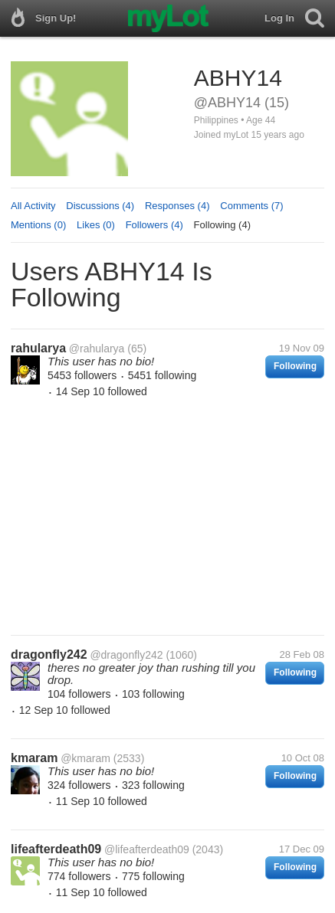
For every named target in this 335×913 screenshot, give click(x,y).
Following (295, 366)
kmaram (34, 757)
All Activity (33, 205)
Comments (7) (251, 205)
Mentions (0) (38, 225)
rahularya (38, 348)
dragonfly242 (49, 654)
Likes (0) (96, 225)
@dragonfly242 (126, 655)
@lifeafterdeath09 (146, 849)
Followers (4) (154, 225)
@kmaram (85, 758)
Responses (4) (177, 205)
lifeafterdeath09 (56, 849)
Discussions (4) (100, 205)
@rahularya (97, 348)
